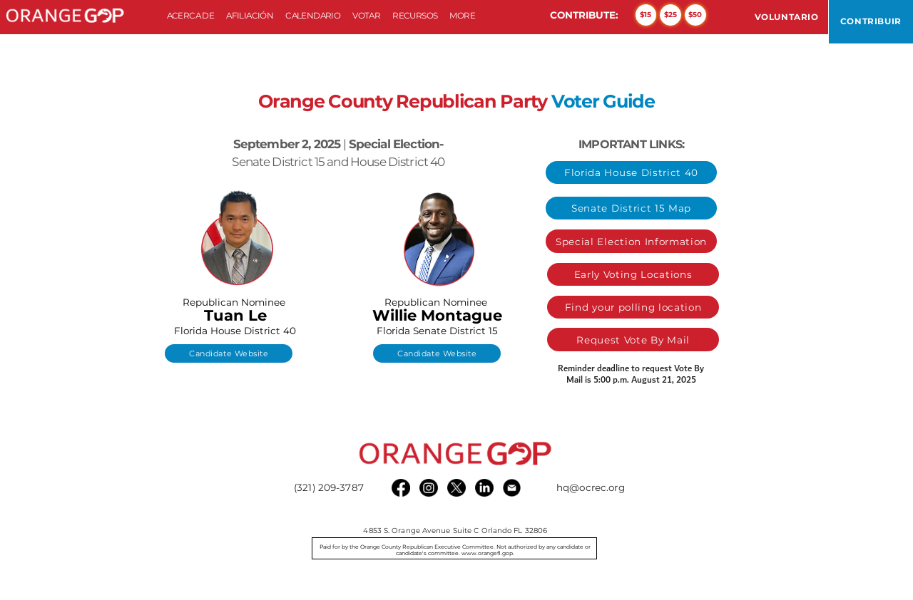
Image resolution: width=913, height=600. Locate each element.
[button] (250, 16)
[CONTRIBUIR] (870, 21)
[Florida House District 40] (631, 172)
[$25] (670, 15)
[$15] (646, 15)
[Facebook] (400, 488)
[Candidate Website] (228, 353)
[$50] (695, 15)
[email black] (512, 488)
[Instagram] (428, 488)
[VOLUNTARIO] (787, 16)
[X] (456, 488)
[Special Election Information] (631, 241)
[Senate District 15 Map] (631, 208)
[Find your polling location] (633, 307)
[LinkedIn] (484, 488)
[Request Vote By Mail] (633, 339)
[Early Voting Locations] (633, 274)
